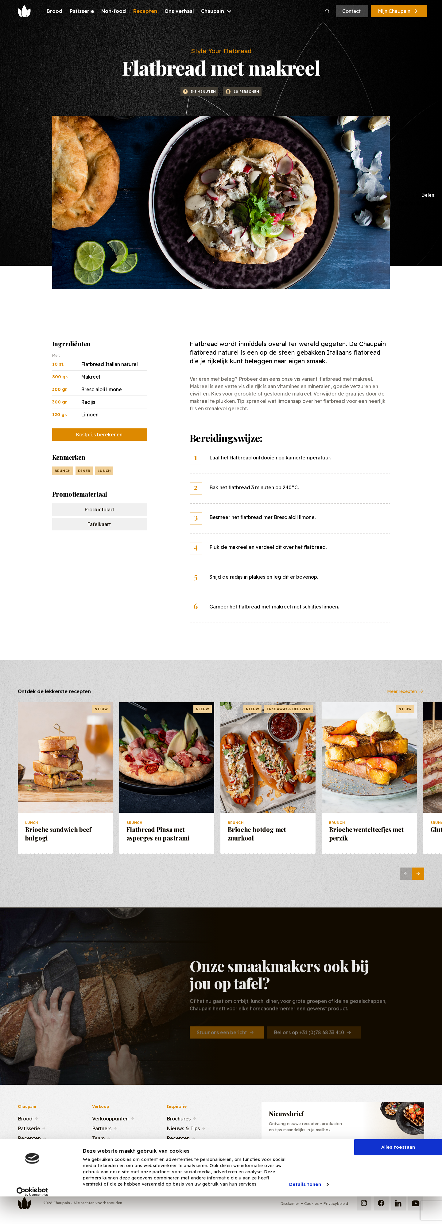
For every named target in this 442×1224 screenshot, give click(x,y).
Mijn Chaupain (398, 11)
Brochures (179, 1118)
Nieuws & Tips (183, 1127)
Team (98, 1137)
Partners (101, 1127)
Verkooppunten (110, 1118)
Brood (25, 1118)
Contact (351, 11)
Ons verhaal (31, 1147)
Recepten (29, 1137)
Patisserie (29, 1127)
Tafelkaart (99, 524)
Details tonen (305, 1207)
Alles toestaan (398, 1170)
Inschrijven (389, 1152)
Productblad (99, 509)
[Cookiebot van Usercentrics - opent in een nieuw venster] (32, 1214)
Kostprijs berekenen (99, 434)
